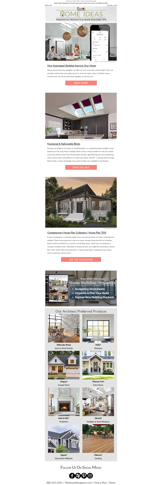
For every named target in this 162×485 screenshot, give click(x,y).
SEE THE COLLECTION (81, 259)
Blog (94, 1)
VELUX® (97, 61)
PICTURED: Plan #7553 (110, 228)
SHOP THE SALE (81, 167)
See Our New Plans (86, 1)
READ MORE (81, 83)
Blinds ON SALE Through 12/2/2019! (106, 140)
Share (112, 482)
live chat (91, 3)
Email (85, 3)
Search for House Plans (73, 1)
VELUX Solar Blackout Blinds (88, 140)
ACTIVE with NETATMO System (108, 61)
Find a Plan (101, 482)
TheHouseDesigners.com (78, 482)
